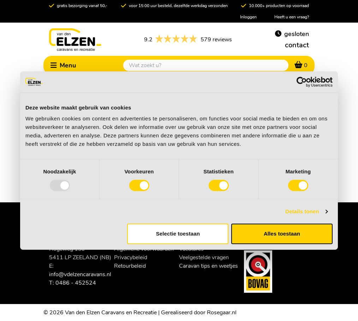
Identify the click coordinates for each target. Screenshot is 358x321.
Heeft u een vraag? (291, 17)
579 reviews (188, 39)
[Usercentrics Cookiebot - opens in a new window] (302, 82)
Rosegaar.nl (222, 312)
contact (297, 45)
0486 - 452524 (75, 283)
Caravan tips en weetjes (208, 266)
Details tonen (302, 211)
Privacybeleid (130, 257)
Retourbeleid (130, 266)
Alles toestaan (282, 234)
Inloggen (248, 17)
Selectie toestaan (178, 234)
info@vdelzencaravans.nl (80, 274)
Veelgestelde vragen (204, 257)
